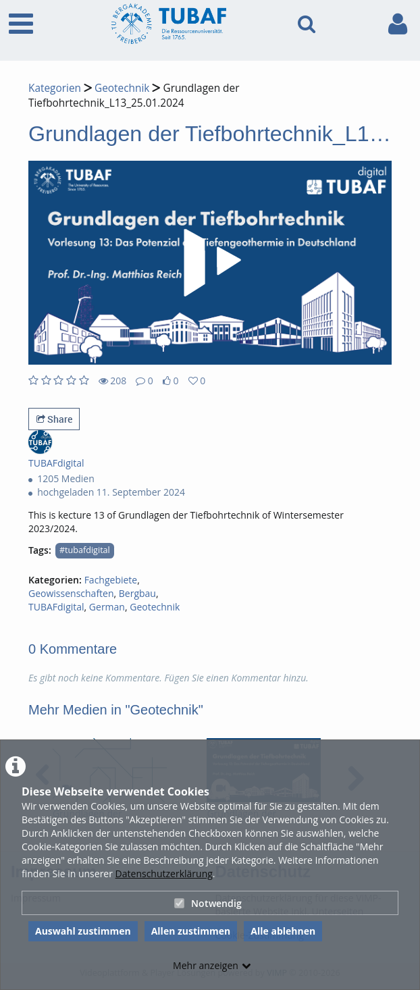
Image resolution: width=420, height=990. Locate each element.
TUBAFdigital (56, 606)
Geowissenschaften (71, 593)
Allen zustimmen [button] (191, 930)
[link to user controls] (397, 24)
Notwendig (208, 903)
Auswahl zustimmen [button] (83, 930)
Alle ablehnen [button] (283, 930)
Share (54, 419)
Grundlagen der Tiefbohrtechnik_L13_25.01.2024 (133, 95)
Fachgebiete (111, 579)
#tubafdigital (84, 550)
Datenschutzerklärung (164, 873)
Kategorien (54, 88)
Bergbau (137, 593)
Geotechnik (122, 88)
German (107, 606)
